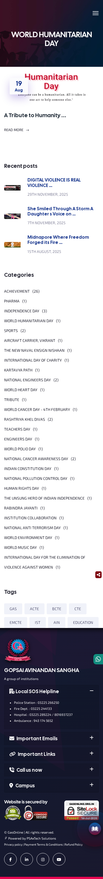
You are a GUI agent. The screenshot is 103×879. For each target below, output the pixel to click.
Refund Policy (74, 844)
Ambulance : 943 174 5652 (31, 720)
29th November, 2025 (47, 194)
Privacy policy (13, 844)
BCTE (56, 608)
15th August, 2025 (44, 251)
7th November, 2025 (46, 222)
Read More (16, 130)
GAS (13, 608)
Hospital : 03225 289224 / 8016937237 (41, 714)
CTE (77, 608)
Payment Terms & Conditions (43, 844)
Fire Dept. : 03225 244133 (31, 708)
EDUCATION (83, 622)
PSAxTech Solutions (41, 838)
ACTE (34, 608)
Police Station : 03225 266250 (34, 702)
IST (37, 622)
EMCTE (16, 622)
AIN (57, 622)
